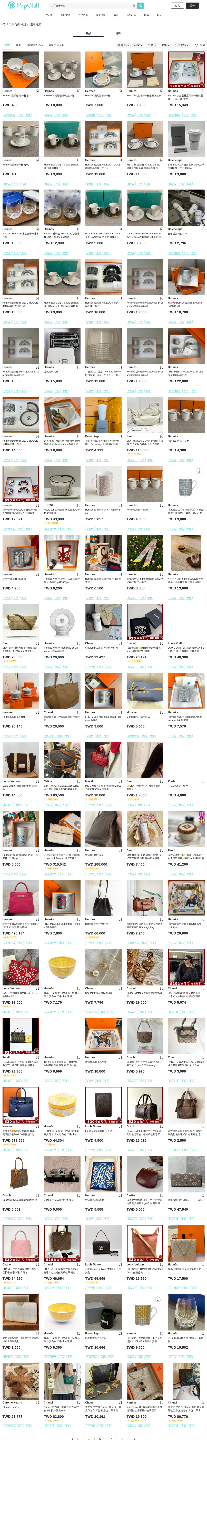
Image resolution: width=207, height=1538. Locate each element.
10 (128, 1439)
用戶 (119, 33)
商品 (88, 33)
